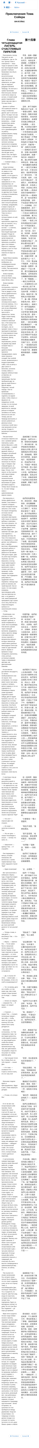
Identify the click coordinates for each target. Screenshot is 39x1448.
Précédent (14, 32)
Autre (17, 7)
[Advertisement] (19, 25)
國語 (7, 7)
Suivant (25, 32)
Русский (20, 2)
